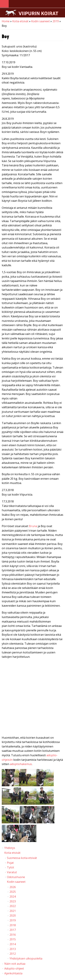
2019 (56, 21)
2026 (13, 887)
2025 (13, 892)
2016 (13, 935)
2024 (13, 896)
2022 (13, 906)
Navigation (4, 4)
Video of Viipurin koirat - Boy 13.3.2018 (32, 698)
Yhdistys (9, 848)
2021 (13, 911)
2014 (13, 944)
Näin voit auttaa (14, 964)
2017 (13, 930)
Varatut (12, 872)
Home (6, 21)
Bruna (33, 526)
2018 (13, 925)
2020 (13, 915)
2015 (13, 939)
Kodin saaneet (40, 21)
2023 (13, 901)
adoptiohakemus (21, 764)
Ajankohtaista (13, 973)
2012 (13, 954)
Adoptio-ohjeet (14, 968)
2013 (13, 949)
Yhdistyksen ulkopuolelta (26, 958)
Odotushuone (16, 877)
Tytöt (10, 867)
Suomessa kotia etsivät (22, 858)
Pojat (10, 863)
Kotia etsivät (20, 21)
